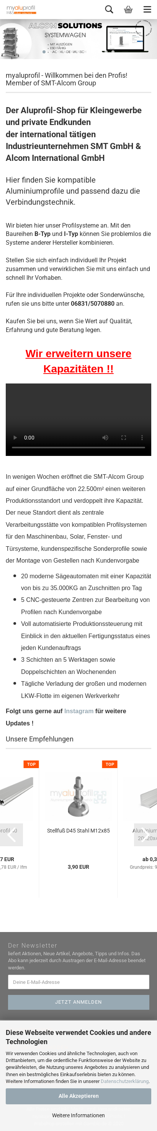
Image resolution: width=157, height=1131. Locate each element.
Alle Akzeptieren (79, 1096)
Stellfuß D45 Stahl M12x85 (78, 831)
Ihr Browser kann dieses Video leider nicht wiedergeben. (78, 419)
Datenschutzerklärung (125, 1081)
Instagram (78, 711)
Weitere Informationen (78, 1115)
